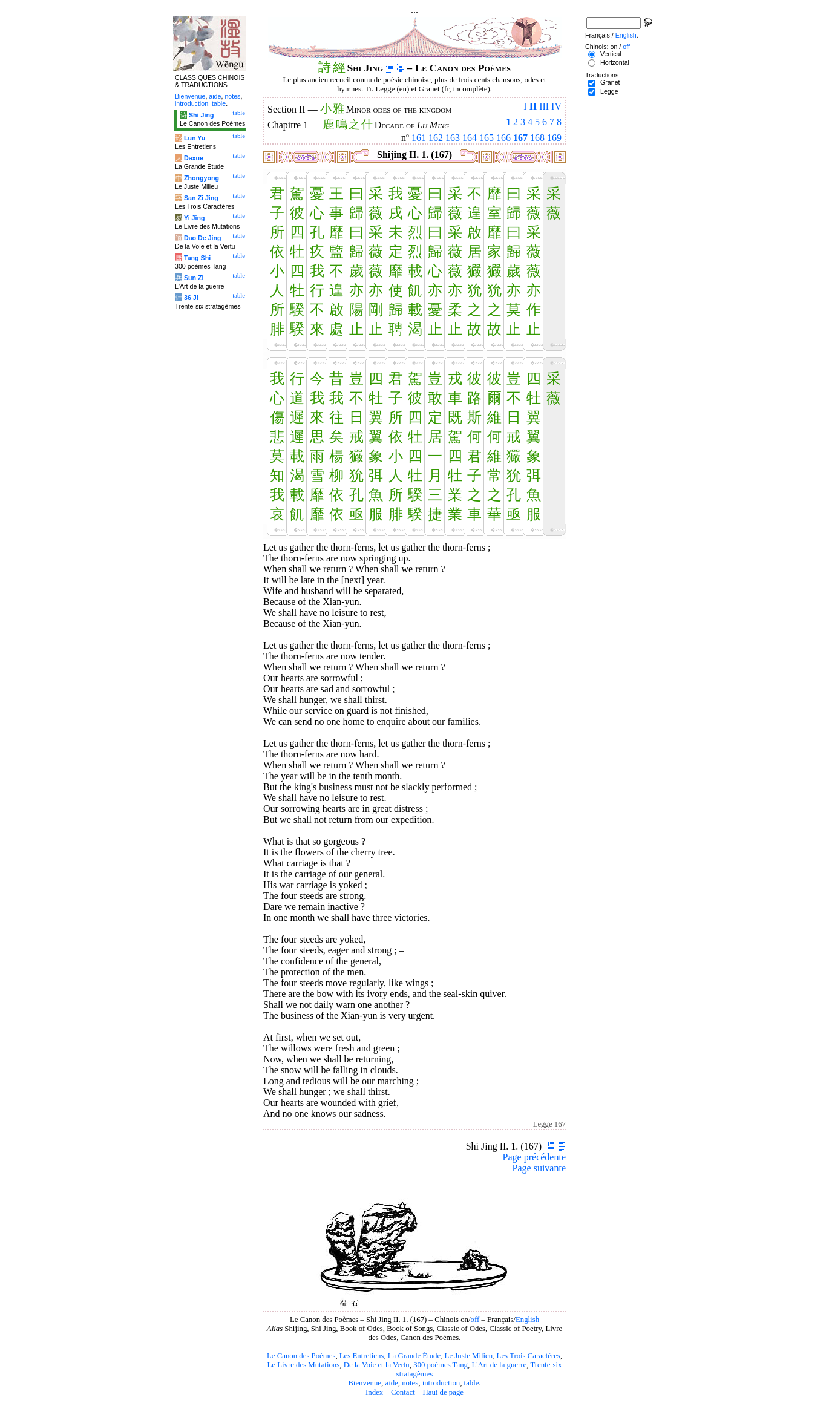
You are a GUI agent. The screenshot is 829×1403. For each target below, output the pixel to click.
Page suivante (539, 1168)
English (527, 1319)
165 (486, 137)
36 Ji (191, 297)
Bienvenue (364, 1383)
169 (554, 137)
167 (520, 137)
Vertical (610, 53)
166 (503, 137)
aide (391, 1383)
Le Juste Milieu (469, 1356)
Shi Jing (201, 115)
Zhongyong (201, 178)
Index (374, 1392)
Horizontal (614, 62)
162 (435, 137)
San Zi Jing (201, 197)
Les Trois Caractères (528, 1356)
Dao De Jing (202, 237)
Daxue (193, 158)
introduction (441, 1383)
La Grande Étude (414, 1356)
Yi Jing (194, 217)
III (544, 106)
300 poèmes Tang (440, 1365)
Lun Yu (194, 138)
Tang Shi (197, 257)
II (533, 106)
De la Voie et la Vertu (377, 1365)
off (475, 1319)
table (471, 1383)
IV (556, 106)
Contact (403, 1392)
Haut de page (443, 1392)
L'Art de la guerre (498, 1365)
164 (469, 137)
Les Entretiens (361, 1356)
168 (537, 137)
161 (418, 137)
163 (452, 137)
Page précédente (534, 1157)
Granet (610, 82)
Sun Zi (194, 277)
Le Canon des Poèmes (301, 1356)
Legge (609, 91)
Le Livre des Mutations (303, 1365)
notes (410, 1383)
